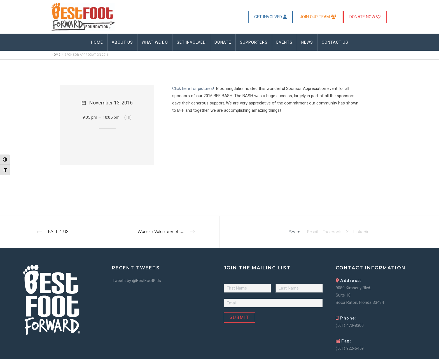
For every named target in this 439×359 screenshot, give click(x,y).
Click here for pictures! (193, 88)
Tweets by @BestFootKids (136, 280)
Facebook (332, 231)
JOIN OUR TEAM (318, 16)
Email (312, 231)
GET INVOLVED (270, 16)
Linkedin (361, 231)
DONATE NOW (364, 16)
